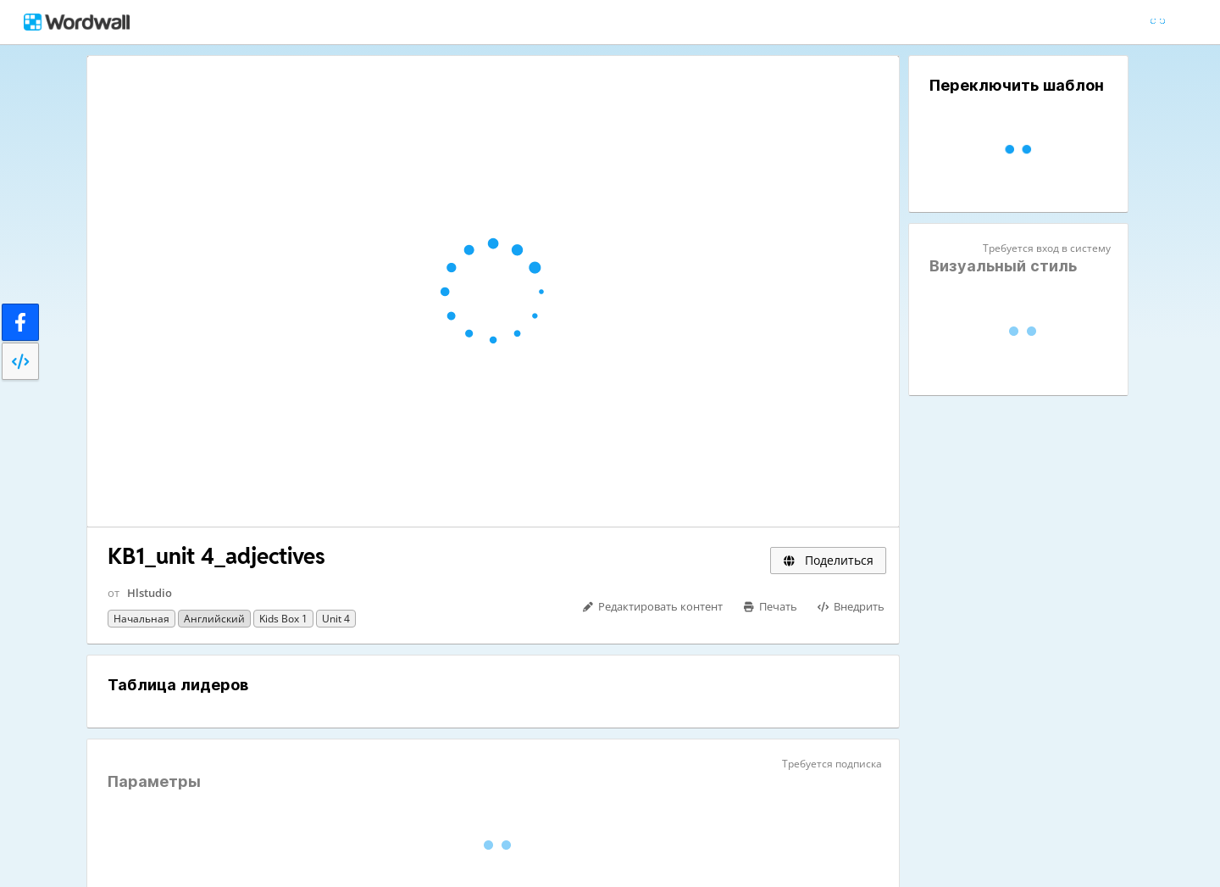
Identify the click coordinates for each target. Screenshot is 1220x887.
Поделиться (828, 560)
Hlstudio (149, 592)
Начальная (141, 618)
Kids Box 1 (283, 618)
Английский (214, 618)
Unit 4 (336, 618)
